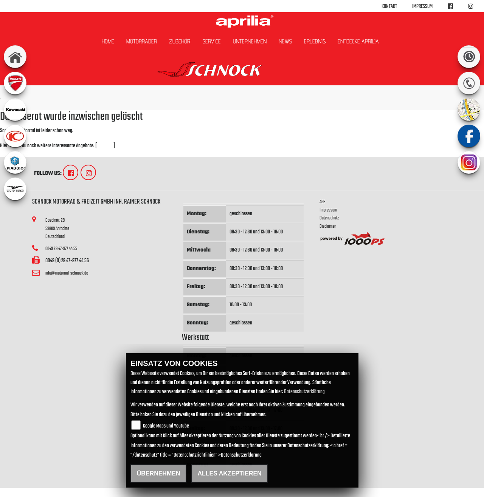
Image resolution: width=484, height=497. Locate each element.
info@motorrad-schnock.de (66, 273)
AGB (323, 202)
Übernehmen (158, 473)
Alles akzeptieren (229, 473)
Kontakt (389, 6)
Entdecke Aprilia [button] (358, 41)
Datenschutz (329, 218)
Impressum (422, 6)
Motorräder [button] (141, 41)
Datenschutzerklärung (304, 391)
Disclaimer (328, 226)
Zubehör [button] (179, 41)
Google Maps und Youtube (166, 426)
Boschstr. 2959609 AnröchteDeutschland (57, 228)
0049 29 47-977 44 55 (61, 249)
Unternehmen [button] (250, 41)
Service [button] (211, 41)
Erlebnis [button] (315, 41)
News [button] (285, 41)
